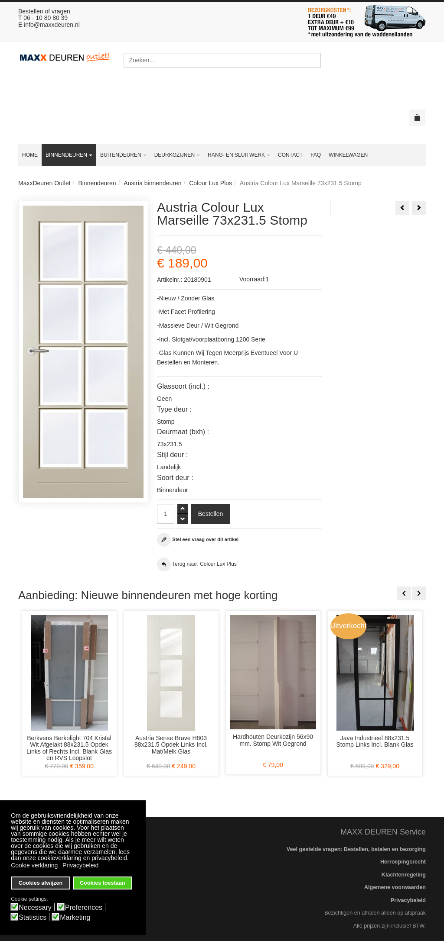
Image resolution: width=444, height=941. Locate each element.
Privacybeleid (408, 900)
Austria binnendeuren (152, 183)
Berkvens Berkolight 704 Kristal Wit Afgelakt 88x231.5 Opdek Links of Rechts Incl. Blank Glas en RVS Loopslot (69, 748)
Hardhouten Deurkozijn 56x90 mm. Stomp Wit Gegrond (273, 740)
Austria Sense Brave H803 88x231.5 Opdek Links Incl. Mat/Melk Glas (171, 745)
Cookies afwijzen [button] (40, 883)
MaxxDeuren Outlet (44, 183)
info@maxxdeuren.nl (52, 24)
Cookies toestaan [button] (102, 883)
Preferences (83, 908)
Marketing (75, 918)
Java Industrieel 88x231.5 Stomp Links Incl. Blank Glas (374, 741)
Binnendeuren (97, 183)
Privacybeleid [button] (80, 865)
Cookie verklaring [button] (34, 865)
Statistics (32, 918)
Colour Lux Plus (210, 183)
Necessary (35, 908)
